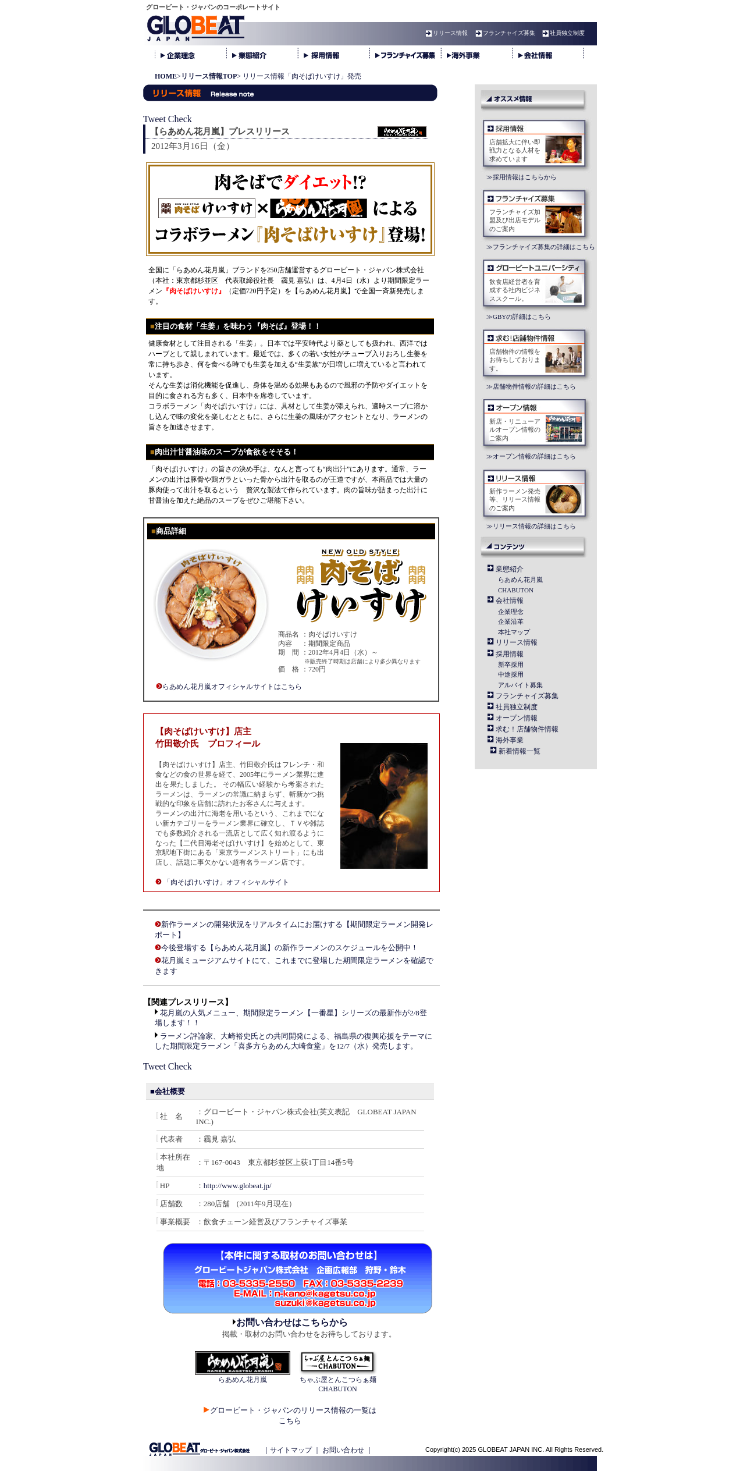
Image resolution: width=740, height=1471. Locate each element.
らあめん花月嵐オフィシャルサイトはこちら (232, 687)
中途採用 (511, 674)
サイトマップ (291, 1450)
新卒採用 (511, 664)
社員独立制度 (562, 33)
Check (180, 119)
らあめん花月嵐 (520, 579)
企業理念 (511, 611)
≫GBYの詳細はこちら (518, 316)
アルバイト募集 (520, 684)
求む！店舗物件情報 (527, 729)
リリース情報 (445, 33)
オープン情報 (517, 718)
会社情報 (510, 600)
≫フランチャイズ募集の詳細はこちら (540, 246)
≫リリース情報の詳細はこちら (531, 526)
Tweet (154, 119)
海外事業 (510, 740)
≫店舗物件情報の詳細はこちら (531, 386)
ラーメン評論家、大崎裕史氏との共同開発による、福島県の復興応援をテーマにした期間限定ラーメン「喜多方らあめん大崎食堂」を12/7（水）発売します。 (293, 1041)
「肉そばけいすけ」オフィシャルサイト (226, 882)
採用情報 (510, 654)
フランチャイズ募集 (503, 33)
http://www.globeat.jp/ (238, 1185)
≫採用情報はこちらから (521, 176)
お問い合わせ (343, 1450)
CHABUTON (515, 590)
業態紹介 (510, 569)
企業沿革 (511, 621)
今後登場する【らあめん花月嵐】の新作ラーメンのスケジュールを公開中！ (289, 947)
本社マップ (514, 631)
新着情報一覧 (519, 751)
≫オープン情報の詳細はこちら (531, 456)
